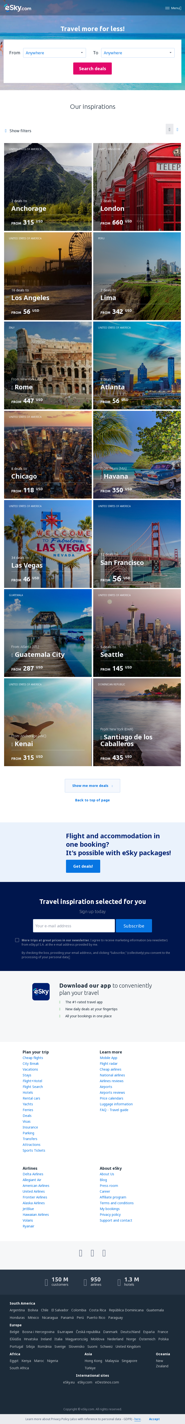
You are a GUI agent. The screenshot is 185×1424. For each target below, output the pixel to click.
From (14, 52)
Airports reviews (112, 1092)
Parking (28, 1133)
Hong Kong (93, 1360)
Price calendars (111, 1098)
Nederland (115, 1339)
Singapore (129, 1360)
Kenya (26, 1360)
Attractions (31, 1144)
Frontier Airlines (35, 1197)
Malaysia (112, 1360)
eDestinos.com (107, 1382)
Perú (80, 1317)
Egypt (14, 1360)
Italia (58, 1339)
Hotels (28, 1092)
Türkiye (90, 1368)
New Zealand (162, 1363)
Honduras (17, 1317)
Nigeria (52, 1360)
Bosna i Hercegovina (38, 1331)
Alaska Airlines (34, 1203)
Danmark (110, 1331)
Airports (106, 1086)
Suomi (92, 1346)
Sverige (60, 1346)
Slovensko (77, 1346)
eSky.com (85, 1382)
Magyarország (76, 1339)
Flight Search (33, 1086)
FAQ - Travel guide (114, 1110)
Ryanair (28, 1226)
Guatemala (155, 1310)
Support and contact (116, 1220)
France (163, 1331)
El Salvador (59, 1310)
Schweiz (106, 1346)
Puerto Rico (96, 1317)
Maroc (39, 1360)
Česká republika (88, 1331)
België (14, 1331)
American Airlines (36, 1185)
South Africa (19, 1368)
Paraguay (115, 1317)
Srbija (30, 1346)
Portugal (16, 1346)
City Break (31, 1063)
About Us (107, 1174)
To (95, 52)
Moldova (97, 1339)
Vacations (30, 1069)
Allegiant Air (32, 1179)
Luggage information (116, 1104)
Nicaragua (50, 1317)
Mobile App (108, 1057)
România (45, 1346)
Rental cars (31, 1098)
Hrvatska (31, 1339)
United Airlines (34, 1191)
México (33, 1317)
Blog (103, 1179)
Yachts (28, 1104)
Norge (131, 1339)
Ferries (28, 1110)
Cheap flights (33, 1057)
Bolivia (33, 1310)
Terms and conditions (117, 1203)
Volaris (28, 1220)
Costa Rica (97, 1310)
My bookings (110, 1208)
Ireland (46, 1339)
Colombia (78, 1310)
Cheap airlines (110, 1069)
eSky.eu (69, 1382)
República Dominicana (126, 1310)
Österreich (147, 1339)
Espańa (149, 1331)
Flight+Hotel (32, 1081)
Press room (109, 1185)
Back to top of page (92, 800)
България (65, 1331)
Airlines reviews (112, 1081)
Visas (27, 1121)
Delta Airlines (33, 1174)
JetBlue (28, 1208)
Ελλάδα (15, 1339)
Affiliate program (113, 1197)
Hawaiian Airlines (36, 1214)
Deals (27, 1115)
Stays (27, 1075)
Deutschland (130, 1331)
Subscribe (134, 926)
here (137, 1419)
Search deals (92, 68)
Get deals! (83, 866)
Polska (163, 1339)
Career (105, 1191)
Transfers (30, 1138)
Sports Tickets (34, 1150)
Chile (44, 1310)
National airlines (112, 1075)
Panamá (67, 1317)
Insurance (30, 1127)
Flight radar (109, 1063)
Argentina (17, 1310)
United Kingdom (128, 1346)
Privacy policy (110, 1214)
